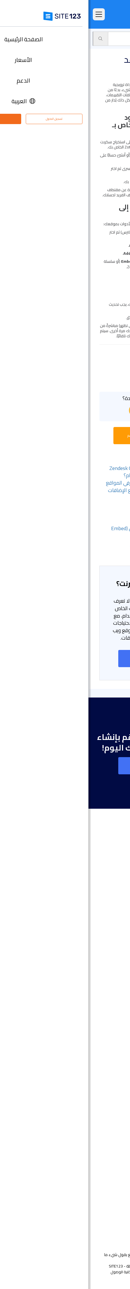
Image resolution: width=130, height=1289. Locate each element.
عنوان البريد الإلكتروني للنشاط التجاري (87, 1077)
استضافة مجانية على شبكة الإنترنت (89, 1129)
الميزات (113, 911)
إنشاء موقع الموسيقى (98, 1034)
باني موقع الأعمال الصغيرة (94, 1060)
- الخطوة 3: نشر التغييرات (93, 550)
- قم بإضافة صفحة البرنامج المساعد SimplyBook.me (82, 508)
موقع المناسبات (104, 1026)
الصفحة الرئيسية (105, 894)
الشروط (102, 1271)
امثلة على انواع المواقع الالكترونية (89, 928)
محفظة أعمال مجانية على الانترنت (89, 1051)
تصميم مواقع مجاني (100, 1137)
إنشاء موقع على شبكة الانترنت (65, 658)
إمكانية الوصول (34, 1271)
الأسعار (112, 902)
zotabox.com (97, 160)
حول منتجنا (109, 1167)
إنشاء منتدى (108, 1094)
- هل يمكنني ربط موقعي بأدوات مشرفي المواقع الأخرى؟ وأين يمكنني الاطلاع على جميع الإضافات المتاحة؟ (68, 490)
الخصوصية (85, 1271)
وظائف (104, 1192)
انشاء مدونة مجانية (101, 1086)
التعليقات (111, 919)
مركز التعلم (109, 1184)
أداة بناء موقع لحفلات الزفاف (93, 1043)
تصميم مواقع (106, 974)
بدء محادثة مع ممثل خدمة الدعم (65, 435)
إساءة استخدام (62, 1271)
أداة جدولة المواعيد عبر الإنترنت (92, 1120)
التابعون (111, 1201)
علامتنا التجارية (106, 1218)
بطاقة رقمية (108, 1069)
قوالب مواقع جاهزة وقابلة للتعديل (88, 937)
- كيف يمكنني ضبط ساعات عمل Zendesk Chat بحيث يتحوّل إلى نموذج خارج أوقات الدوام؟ (70, 471)
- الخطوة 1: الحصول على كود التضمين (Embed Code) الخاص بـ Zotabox (71, 532)
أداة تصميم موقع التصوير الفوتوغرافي (85, 1017)
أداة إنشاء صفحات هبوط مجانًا (92, 1000)
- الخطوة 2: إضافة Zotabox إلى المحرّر (80, 543)
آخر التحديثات (108, 954)
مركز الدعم (109, 1175)
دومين (113, 991)
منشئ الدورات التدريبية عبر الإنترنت (90, 1103)
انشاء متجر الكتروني (101, 983)
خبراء (114, 1210)
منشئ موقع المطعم (100, 1112)
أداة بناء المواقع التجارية (97, 1008)
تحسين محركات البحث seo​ (96, 1146)
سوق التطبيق (99, 38)
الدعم (121, 38)
